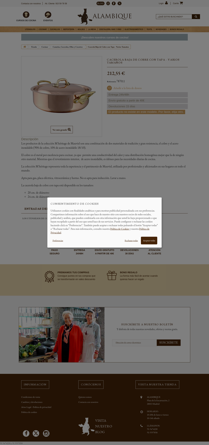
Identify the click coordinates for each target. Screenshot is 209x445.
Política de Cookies (119, 229)
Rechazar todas (131, 240)
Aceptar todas (149, 240)
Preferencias (58, 240)
